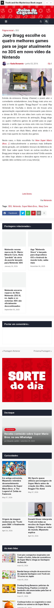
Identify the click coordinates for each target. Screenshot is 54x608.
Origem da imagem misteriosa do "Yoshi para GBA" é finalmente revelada (13, 523)
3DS (17, 30)
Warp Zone (43, 206)
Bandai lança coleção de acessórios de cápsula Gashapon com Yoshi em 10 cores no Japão (33, 573)
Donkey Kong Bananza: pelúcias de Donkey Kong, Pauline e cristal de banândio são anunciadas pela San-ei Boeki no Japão (34, 589)
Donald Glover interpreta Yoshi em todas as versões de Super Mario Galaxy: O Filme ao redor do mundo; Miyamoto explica (40, 526)
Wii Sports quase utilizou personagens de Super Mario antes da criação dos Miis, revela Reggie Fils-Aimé (40, 483)
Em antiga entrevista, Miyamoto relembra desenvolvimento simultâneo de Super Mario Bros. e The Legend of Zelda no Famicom (12, 486)
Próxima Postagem (42, 351)
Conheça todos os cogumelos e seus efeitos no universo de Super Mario (34, 603)
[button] (47, 2)
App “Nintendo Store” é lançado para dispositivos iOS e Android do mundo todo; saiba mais (39, 256)
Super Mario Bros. (29, 206)
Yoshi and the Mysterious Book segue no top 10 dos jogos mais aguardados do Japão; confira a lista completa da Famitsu (23, 3)
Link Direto (27, 194)
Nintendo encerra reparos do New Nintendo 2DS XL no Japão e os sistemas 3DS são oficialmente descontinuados (13, 298)
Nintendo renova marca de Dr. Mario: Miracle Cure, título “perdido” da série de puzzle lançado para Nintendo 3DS (14, 256)
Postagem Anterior (12, 351)
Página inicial (7, 30)
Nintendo (48, 200)
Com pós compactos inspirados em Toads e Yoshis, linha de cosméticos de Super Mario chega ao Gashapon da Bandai (34, 558)
